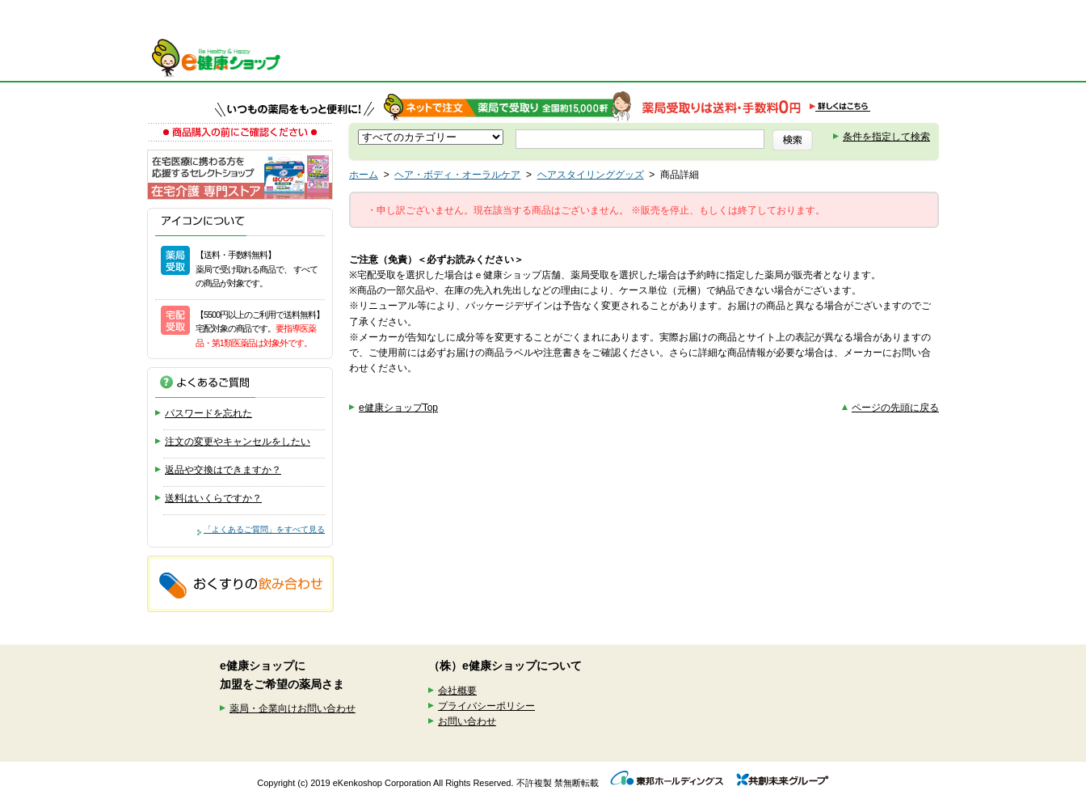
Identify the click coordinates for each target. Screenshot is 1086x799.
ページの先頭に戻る (895, 407)
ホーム (363, 174)
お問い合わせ (467, 721)
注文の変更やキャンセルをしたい (237, 441)
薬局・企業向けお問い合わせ (292, 708)
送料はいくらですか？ (213, 498)
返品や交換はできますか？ (223, 470)
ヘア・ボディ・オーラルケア (457, 174)
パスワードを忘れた (208, 413)
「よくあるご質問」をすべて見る (264, 529)
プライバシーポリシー (486, 706)
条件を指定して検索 (886, 136)
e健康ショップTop (398, 407)
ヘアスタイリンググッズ (590, 174)
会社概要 (457, 690)
